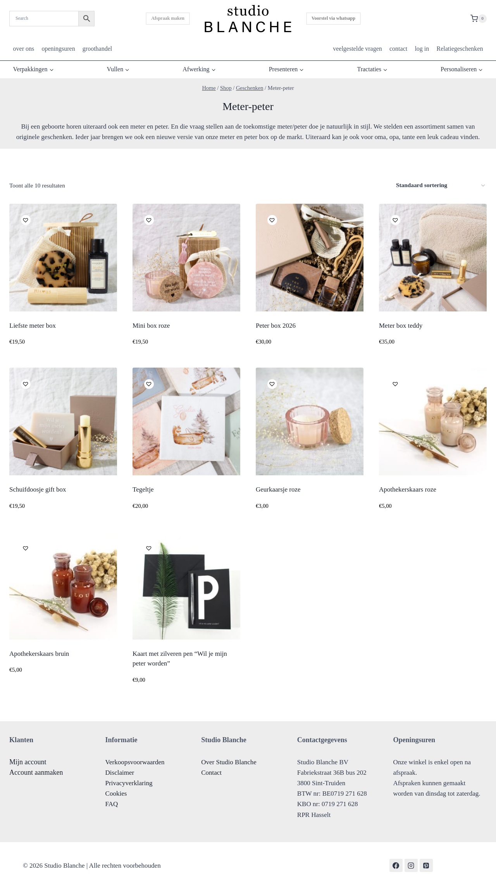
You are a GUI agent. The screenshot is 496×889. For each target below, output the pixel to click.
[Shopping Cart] (478, 18)
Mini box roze (151, 325)
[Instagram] (411, 865)
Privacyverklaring (129, 783)
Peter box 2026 (276, 325)
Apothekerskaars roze (407, 489)
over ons (23, 48)
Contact (211, 772)
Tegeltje (143, 489)
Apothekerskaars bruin (39, 653)
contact (398, 48)
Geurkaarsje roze (278, 489)
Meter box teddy (400, 325)
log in (422, 48)
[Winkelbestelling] (440, 185)
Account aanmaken (36, 772)
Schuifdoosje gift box (37, 489)
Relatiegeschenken (459, 48)
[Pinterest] (426, 865)
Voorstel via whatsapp (333, 18)
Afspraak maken (167, 18)
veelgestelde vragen (357, 48)
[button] (25, 219)
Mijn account (27, 762)
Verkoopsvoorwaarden (135, 762)
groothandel (97, 48)
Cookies (116, 793)
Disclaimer (119, 772)
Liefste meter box (32, 325)
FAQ (111, 804)
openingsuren (58, 48)
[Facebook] (396, 865)
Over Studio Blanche (229, 762)
